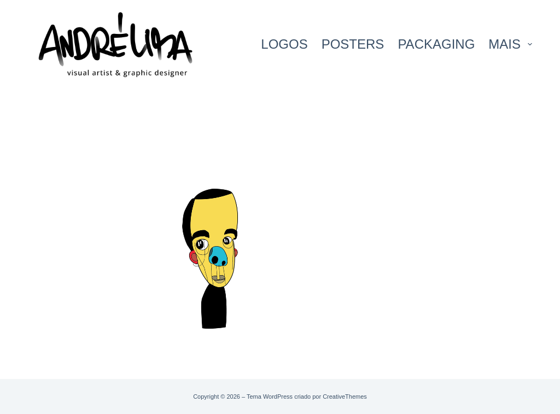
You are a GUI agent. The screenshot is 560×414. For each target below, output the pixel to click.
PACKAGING (436, 44)
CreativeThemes (345, 396)
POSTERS (353, 44)
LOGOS (284, 44)
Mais (510, 44)
